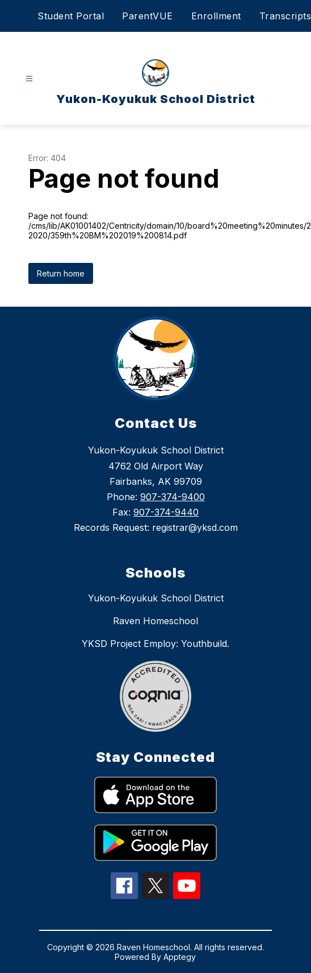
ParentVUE (147, 16)
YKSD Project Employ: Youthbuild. (155, 643)
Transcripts (285, 16)
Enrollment (216, 16)
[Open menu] (29, 78)
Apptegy (179, 957)
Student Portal (70, 16)
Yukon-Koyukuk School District (156, 598)
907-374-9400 (172, 496)
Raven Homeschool (155, 620)
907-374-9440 (166, 512)
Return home (61, 273)
